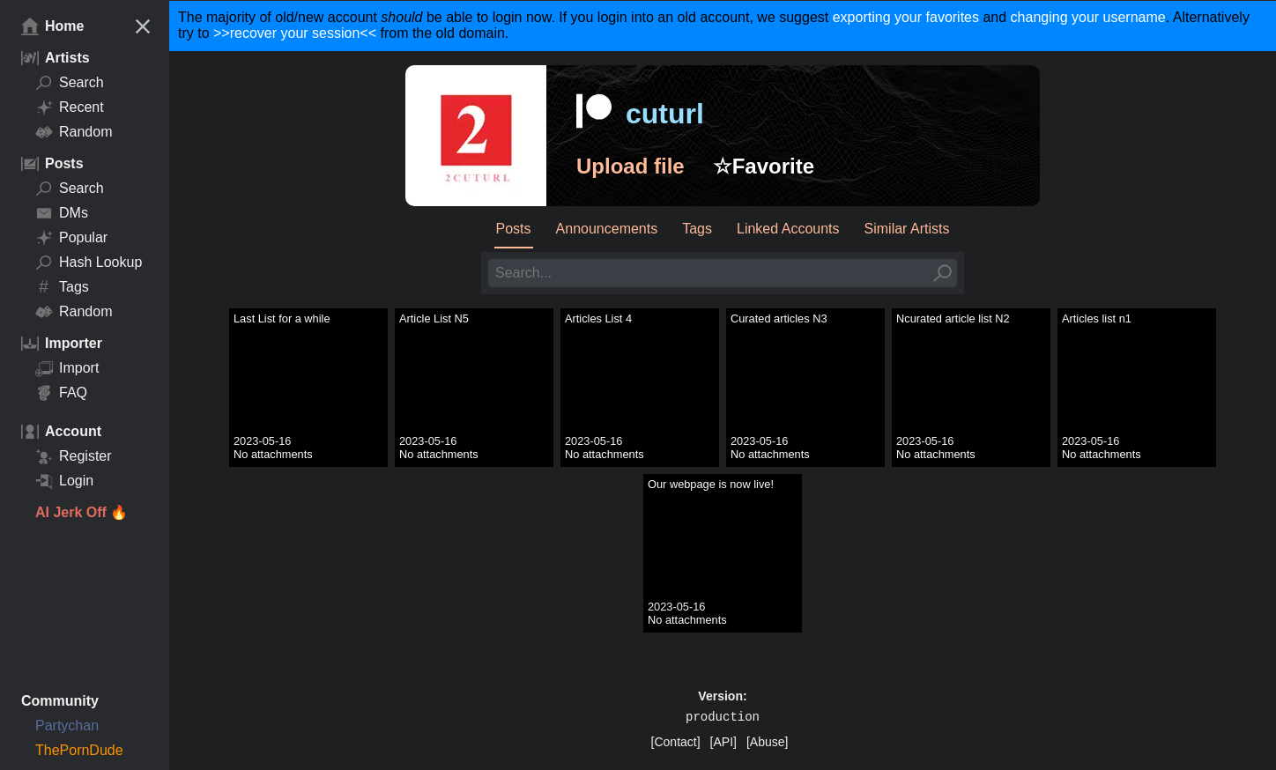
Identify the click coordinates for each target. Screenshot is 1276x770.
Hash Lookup (88, 262)
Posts (513, 228)
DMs (61, 213)
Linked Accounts (788, 228)
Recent (69, 107)
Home (52, 26)
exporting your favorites (906, 17)
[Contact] (676, 742)
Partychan (67, 725)
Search (69, 83)
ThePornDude (79, 750)
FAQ (61, 393)
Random (73, 132)
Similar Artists (907, 228)
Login (64, 481)
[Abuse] (767, 742)
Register (73, 456)
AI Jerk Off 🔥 (81, 512)
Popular (71, 238)
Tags (62, 287)
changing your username (1088, 17)
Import (67, 368)
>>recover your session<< (294, 33)
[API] (723, 742)
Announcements (607, 228)
